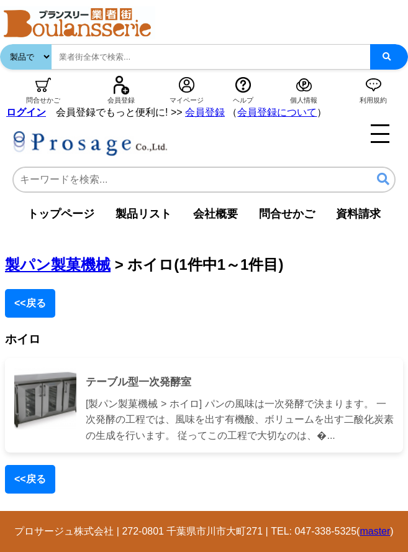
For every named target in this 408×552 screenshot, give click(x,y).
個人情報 (303, 100)
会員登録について (277, 112)
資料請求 (358, 214)
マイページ (187, 100)
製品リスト (143, 214)
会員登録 (121, 100)
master (375, 531)
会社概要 (215, 214)
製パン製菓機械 (58, 264)
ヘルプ (243, 100)
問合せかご (43, 100)
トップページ (60, 214)
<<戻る (30, 303)
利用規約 (373, 100)
